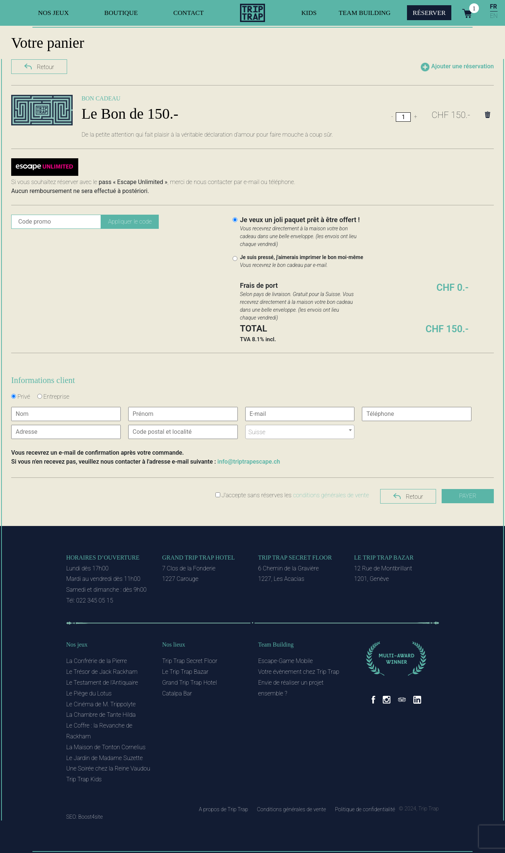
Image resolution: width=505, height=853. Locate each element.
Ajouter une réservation (457, 67)
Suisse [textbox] (257, 432)
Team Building (365, 12)
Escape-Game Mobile (285, 660)
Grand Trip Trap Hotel (198, 557)
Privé (20, 396)
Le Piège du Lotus (89, 693)
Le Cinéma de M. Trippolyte (101, 704)
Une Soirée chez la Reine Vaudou (108, 768)
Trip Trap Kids (84, 779)
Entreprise (53, 396)
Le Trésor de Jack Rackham (102, 671)
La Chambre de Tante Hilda (101, 714)
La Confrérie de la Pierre (96, 660)
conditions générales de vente (331, 495)
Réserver (429, 12)
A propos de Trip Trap (223, 809)
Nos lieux (173, 644)
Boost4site (90, 817)
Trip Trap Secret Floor (295, 557)
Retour (39, 66)
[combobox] (300, 432)
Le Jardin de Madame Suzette (104, 758)
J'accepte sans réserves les (292, 495)
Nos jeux (53, 12)
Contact (188, 12)
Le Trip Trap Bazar (384, 557)
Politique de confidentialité (365, 809)
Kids (308, 12)
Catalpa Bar (177, 693)
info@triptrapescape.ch (248, 461)
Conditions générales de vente (291, 809)
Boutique (121, 12)
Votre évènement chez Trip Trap (299, 671)
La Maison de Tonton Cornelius (106, 747)
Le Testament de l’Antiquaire (102, 682)
